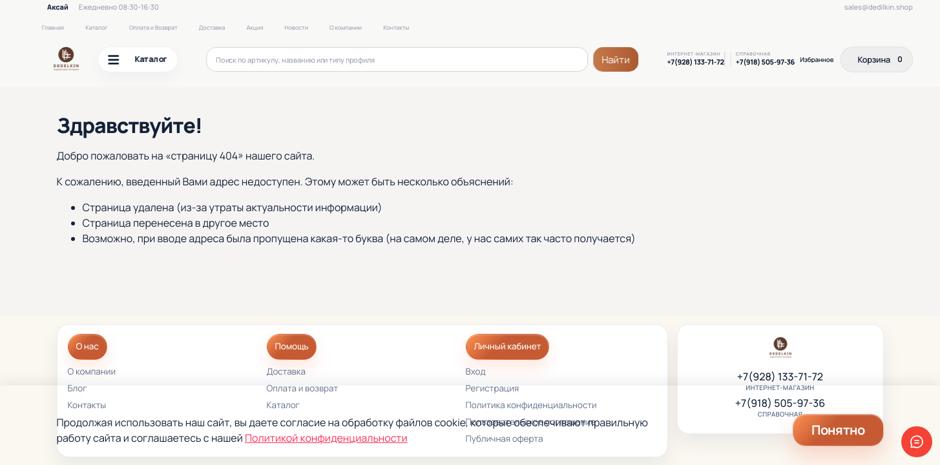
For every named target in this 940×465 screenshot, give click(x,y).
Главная (53, 27)
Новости (296, 27)
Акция (254, 27)
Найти (615, 60)
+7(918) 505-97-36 (765, 63)
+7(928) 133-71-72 (695, 63)
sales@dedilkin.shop (878, 7)
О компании (345, 27)
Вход (476, 372)
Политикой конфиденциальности (326, 438)
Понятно (837, 430)
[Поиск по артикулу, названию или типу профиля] (397, 59)
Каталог (96, 27)
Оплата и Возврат (153, 27)
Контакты (396, 27)
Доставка (212, 27)
